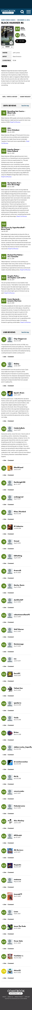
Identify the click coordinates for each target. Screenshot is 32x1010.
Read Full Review (15, 122)
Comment (11, 356)
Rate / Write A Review (10, 96)
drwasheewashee (21, 762)
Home (4, 997)
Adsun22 (17, 970)
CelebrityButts (19, 428)
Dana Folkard (12, 151)
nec (15, 659)
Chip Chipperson (20, 339)
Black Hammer (10, 22)
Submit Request (25, 96)
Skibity (16, 364)
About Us (10, 997)
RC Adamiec (18, 526)
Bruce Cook (5, 229)
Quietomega (19, 644)
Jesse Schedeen (13, 130)
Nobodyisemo (19, 806)
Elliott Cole (11, 113)
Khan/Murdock (20, 511)
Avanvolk (17, 570)
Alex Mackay (19, 820)
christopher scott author (16, 277)
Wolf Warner (19, 629)
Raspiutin (17, 865)
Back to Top (25, 105)
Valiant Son (18, 688)
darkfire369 (18, 600)
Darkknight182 (19, 482)
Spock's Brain (19, 393)
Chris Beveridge (13, 184)
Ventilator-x (18, 956)
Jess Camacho (12, 256)
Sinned (16, 541)
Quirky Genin (19, 585)
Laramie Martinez (14, 301)
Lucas (16, 911)
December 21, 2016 (23, 20)
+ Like (4, 356)
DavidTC (17, 673)
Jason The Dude (20, 926)
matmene (17, 879)
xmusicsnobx (19, 791)
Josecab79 (18, 894)
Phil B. (16, 776)
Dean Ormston (17, 56)
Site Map (27, 997)
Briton (16, 732)
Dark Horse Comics (8, 20)
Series (7, 47)
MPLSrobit (18, 835)
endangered (18, 497)
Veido (16, 717)
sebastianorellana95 (21, 614)
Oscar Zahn (18, 941)
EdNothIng (18, 556)
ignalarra (17, 703)
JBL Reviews (18, 850)
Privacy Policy (19, 997)
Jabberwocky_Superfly (21, 747)
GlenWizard (18, 467)
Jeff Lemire (16, 52)
